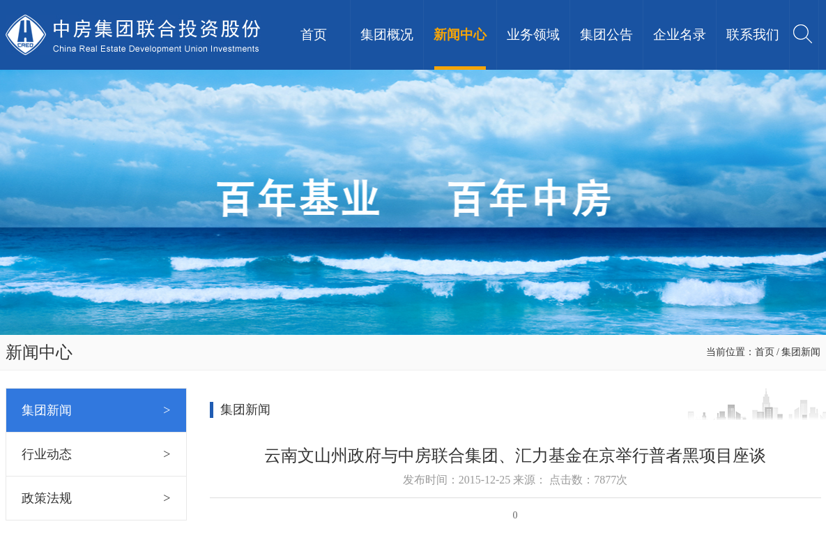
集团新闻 (96, 410)
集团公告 (606, 34)
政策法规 (96, 498)
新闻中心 (460, 34)
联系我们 (752, 34)
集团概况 (386, 34)
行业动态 (96, 454)
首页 (313, 34)
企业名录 (679, 34)
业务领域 (533, 34)
